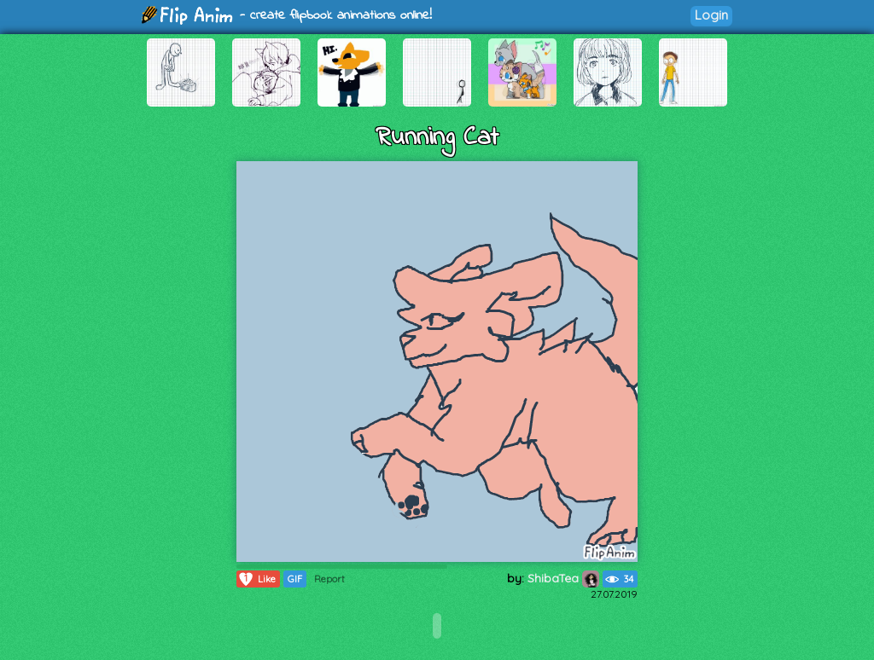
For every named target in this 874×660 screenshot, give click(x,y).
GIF (295, 579)
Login (711, 15)
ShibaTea (563, 578)
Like (256, 579)
